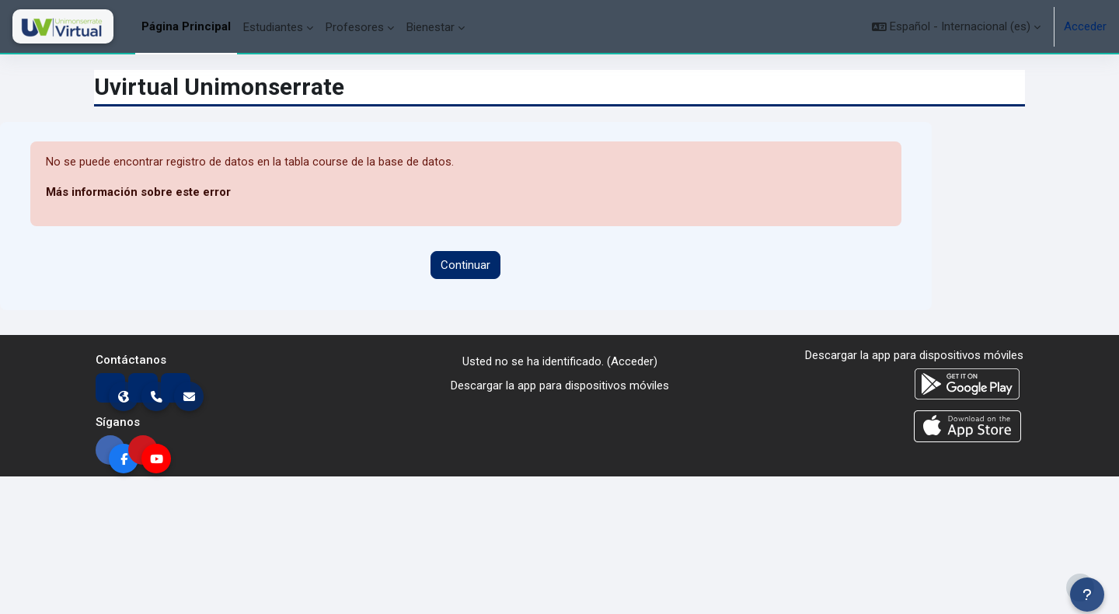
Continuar (465, 265)
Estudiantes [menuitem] (273, 27)
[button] (956, 26)
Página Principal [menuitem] (186, 26)
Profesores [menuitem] (355, 27)
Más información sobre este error (139, 193)
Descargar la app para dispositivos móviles (560, 577)
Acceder (1085, 26)
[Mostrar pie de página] (1080, 588)
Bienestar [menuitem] (430, 27)
